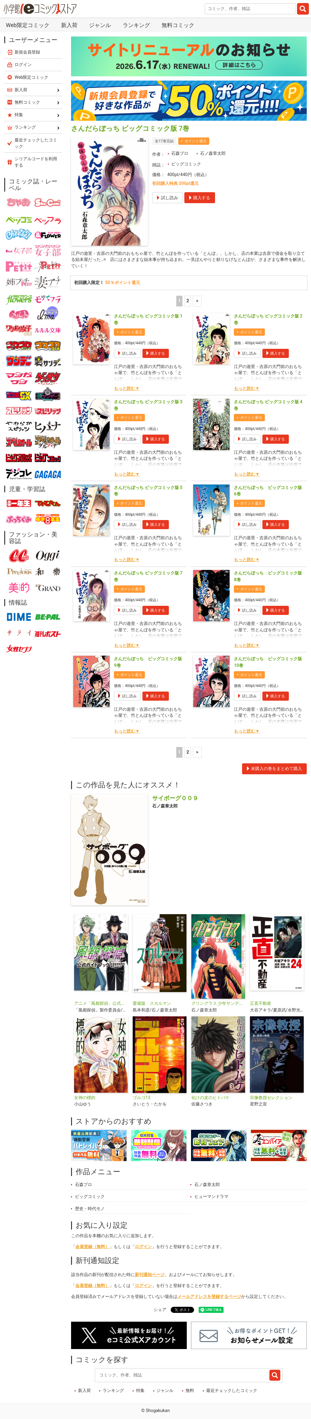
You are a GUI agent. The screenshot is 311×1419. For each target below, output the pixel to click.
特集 (140, 1391)
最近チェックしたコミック (231, 1391)
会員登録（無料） (92, 1247)
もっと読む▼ (126, 389)
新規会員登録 (27, 52)
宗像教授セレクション (271, 1098)
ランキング (136, 25)
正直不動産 (260, 1004)
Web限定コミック (27, 25)
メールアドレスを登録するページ (209, 1297)
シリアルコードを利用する (36, 162)
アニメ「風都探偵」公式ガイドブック (101, 1004)
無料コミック (178, 25)
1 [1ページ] (179, 301)
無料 (190, 1391)
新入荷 (69, 25)
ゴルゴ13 (141, 1098)
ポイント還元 (196, 141)
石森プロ (179, 153)
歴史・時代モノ (90, 1209)
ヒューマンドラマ (211, 1197)
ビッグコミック (186, 164)
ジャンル (100, 25)
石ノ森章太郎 (213, 153)
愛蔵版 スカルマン (152, 1004)
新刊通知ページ (150, 1275)
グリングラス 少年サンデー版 (218, 1004)
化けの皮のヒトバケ (210, 1098)
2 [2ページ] (187, 301)
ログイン (143, 1247)
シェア (160, 1310)
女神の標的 (84, 1098)
